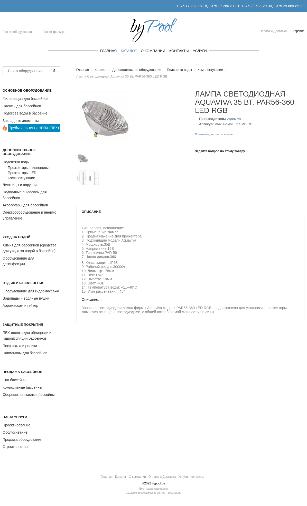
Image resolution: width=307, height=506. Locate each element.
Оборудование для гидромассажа (31, 291)
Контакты (179, 51)
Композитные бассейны (22, 387)
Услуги (200, 51)
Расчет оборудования (18, 32)
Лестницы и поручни (19, 185)
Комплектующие (21, 178)
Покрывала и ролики (20, 346)
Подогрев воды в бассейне (25, 113)
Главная (108, 51)
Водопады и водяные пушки (26, 298)
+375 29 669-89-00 (289, 6)
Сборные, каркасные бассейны (29, 395)
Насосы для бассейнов (22, 106)
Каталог (129, 51)
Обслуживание (15, 432)
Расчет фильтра (53, 32)
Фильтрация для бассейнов (25, 99)
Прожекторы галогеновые (29, 168)
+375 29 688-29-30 (256, 6)
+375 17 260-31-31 (224, 6)
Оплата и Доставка (273, 31)
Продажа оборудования (22, 439)
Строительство (15, 447)
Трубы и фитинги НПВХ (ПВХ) (34, 128)
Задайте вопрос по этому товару (220, 151)
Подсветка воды (16, 162)
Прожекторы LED (22, 173)
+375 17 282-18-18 (191, 6)
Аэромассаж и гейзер (20, 305)
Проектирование (16, 425)
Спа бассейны (14, 380)
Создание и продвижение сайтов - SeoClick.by (153, 492)
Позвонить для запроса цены (214, 134)
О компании (153, 51)
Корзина (298, 31)
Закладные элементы (21, 121)
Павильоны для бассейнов (25, 353)
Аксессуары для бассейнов (25, 205)
